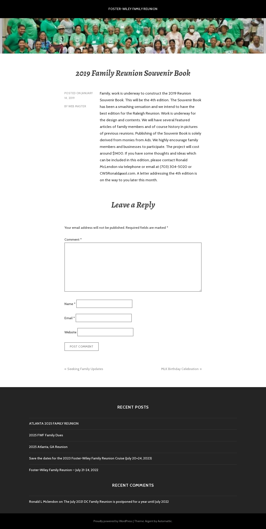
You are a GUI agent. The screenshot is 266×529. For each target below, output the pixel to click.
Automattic (165, 521)
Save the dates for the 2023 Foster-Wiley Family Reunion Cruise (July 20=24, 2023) (90, 458)
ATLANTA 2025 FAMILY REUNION (54, 423)
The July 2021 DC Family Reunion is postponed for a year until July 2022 (116, 502)
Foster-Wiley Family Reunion (132, 9)
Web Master (77, 106)
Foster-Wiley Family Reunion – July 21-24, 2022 (63, 470)
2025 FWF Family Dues (46, 435)
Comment (73, 239)
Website (70, 332)
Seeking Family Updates (85, 369)
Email (69, 318)
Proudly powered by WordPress (113, 521)
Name (69, 304)
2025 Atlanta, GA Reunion (48, 447)
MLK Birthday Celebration (180, 369)
